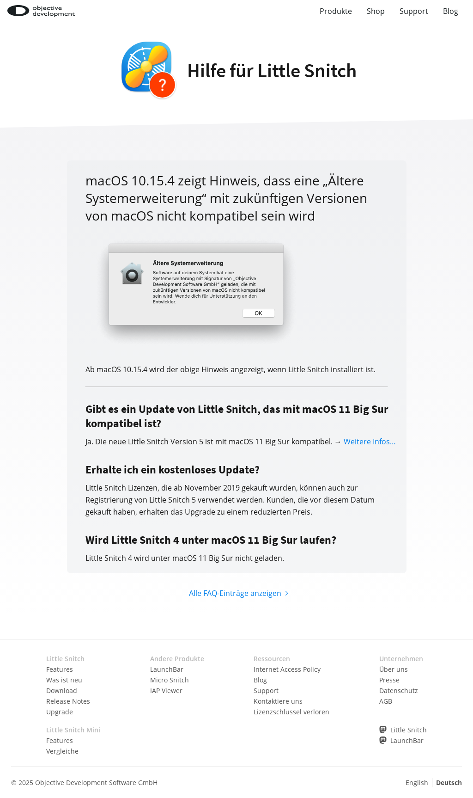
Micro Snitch (169, 679)
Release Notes (68, 701)
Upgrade (59, 711)
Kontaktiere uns (278, 701)
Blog (450, 11)
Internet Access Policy (287, 669)
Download (61, 690)
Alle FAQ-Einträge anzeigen (235, 593)
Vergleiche (62, 751)
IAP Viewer (166, 690)
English (417, 782)
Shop (376, 11)
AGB (385, 701)
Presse (389, 679)
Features (59, 669)
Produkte (336, 11)
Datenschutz (398, 690)
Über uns (393, 669)
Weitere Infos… (370, 441)
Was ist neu (64, 679)
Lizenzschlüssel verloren (291, 711)
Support (414, 11)
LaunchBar (166, 669)
